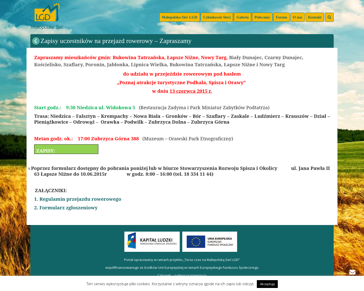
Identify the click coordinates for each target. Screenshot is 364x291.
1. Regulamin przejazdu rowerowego (77, 199)
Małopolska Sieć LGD (179, 17)
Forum (281, 17)
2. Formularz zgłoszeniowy (66, 207)
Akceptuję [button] (267, 284)
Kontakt (315, 17)
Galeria (242, 17)
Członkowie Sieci (217, 17)
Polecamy (262, 17)
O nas (297, 17)
